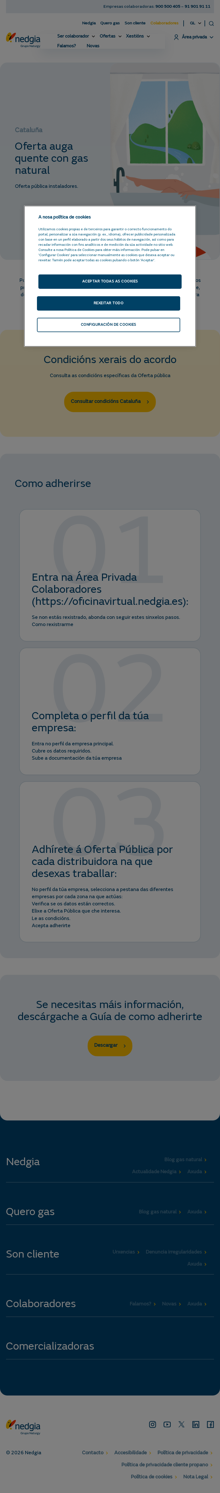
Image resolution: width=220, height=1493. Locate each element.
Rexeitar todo (108, 303)
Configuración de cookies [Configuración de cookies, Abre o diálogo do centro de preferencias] (108, 326)
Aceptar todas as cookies (110, 281)
